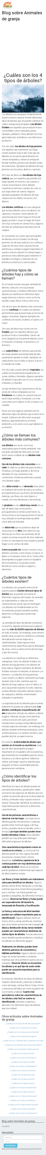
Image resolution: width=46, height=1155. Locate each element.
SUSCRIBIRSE (10, 1146)
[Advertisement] (23, 46)
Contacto (6, 1126)
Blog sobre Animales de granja (22, 15)
